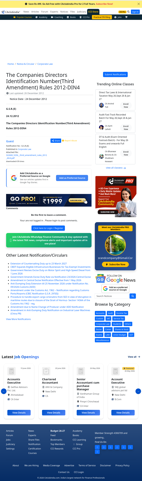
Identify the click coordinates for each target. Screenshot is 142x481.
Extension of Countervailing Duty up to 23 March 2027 (39, 263)
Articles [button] (35, 11)
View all (134, 356)
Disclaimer (105, 465)
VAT (108, 318)
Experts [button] (54, 11)
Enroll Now (126, 105)
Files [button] (72, 11)
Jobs (118, 17)
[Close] (138, 4)
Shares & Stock (121, 329)
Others (128, 324)
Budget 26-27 (57, 430)
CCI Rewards (57, 448)
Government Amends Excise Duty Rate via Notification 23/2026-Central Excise (51, 276)
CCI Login (79, 472)
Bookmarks (56, 439)
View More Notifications (18, 319)
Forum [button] (44, 11)
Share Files (33, 439)
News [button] (26, 11)
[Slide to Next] (138, 391)
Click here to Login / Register (48, 228)
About (16, 465)
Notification (34, 444)
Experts (32, 435)
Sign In (135, 11)
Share (56, 140)
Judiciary (10, 444)
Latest (20, 356)
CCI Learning (79, 439)
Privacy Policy (122, 465)
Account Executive (118, 380)
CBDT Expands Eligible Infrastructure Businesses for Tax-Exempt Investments (51, 266)
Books (71, 17)
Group (78, 444)
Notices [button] (64, 11)
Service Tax (119, 318)
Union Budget (119, 334)
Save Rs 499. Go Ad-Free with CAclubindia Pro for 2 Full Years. (69, 3)
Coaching (57, 17)
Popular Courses (22, 17)
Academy (41, 17)
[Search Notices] (112, 296)
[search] (133, 296)
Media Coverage (51, 465)
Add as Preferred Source (72, 178)
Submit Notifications (115, 74)
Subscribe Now (115, 264)
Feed (52, 435)
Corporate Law (24, 149)
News (31, 430)
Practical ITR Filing (102, 17)
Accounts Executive (14, 380)
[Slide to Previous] (4, 391)
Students (117, 324)
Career (108, 329)
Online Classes (115, 84)
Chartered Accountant (50, 380)
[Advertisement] (71, 40)
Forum (9, 435)
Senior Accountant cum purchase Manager (88, 384)
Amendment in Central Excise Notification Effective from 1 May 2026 (46, 280)
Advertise (69, 465)
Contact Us (63, 472)
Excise (99, 329)
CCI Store (93, 11)
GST (131, 334)
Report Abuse (69, 140)
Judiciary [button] (81, 11)
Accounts (100, 313)
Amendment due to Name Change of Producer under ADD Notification (47, 306)
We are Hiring (31, 465)
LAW (108, 334)
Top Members (57, 444)
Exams (99, 334)
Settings (10, 448)
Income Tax (121, 313)
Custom (99, 318)
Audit (110, 313)
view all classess (116, 167)
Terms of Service (87, 465)
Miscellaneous (102, 340)
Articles (10, 430)
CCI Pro (84, 17)
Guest (10, 141)
